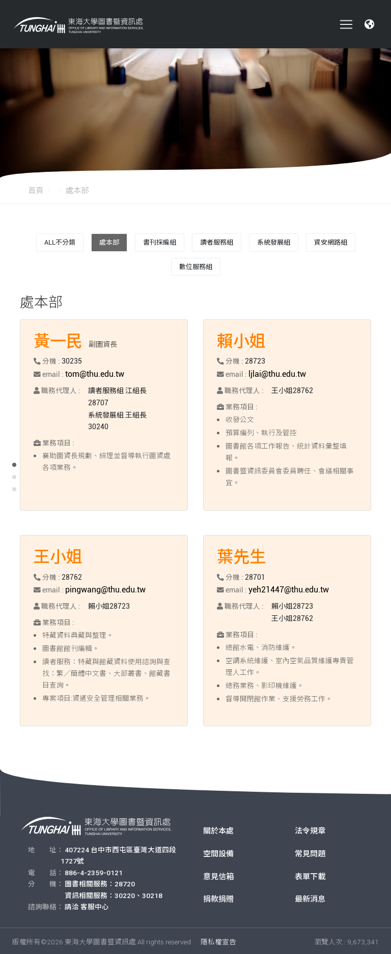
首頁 (35, 190)
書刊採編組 (159, 242)
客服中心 (94, 905)
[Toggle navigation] (346, 24)
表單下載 (310, 874)
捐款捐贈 (218, 897)
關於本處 (218, 828)
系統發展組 (273, 242)
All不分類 (59, 242)
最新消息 (310, 897)
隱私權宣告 (218, 940)
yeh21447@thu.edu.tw (284, 588)
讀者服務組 (216, 242)
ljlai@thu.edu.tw (275, 373)
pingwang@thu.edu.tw (101, 588)
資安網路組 (330, 242)
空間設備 (218, 851)
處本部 (109, 242)
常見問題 (310, 851)
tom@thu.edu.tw (92, 373)
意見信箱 (218, 874)
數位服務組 (195, 267)
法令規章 (310, 828)
